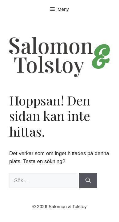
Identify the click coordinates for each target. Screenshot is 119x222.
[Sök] (88, 180)
